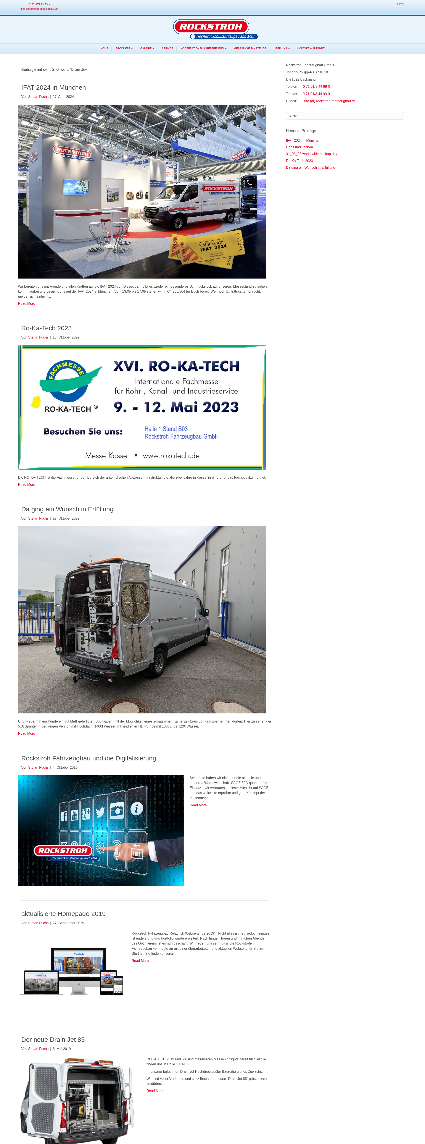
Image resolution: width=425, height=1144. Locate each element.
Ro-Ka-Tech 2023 (46, 328)
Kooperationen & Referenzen (202, 48)
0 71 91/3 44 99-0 (316, 86)
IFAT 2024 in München (53, 87)
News (400, 3)
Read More (26, 303)
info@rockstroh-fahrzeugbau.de (39, 8)
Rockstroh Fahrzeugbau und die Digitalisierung (88, 758)
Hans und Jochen (299, 147)
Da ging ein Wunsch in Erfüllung (67, 509)
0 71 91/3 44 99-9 (316, 94)
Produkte (123, 48)
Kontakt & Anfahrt (310, 48)
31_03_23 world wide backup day (312, 154)
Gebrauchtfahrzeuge (250, 48)
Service (167, 48)
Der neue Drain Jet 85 (53, 1039)
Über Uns (280, 48)
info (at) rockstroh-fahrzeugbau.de (330, 101)
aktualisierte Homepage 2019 (63, 913)
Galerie (146, 48)
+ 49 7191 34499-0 (39, 3)
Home (104, 48)
